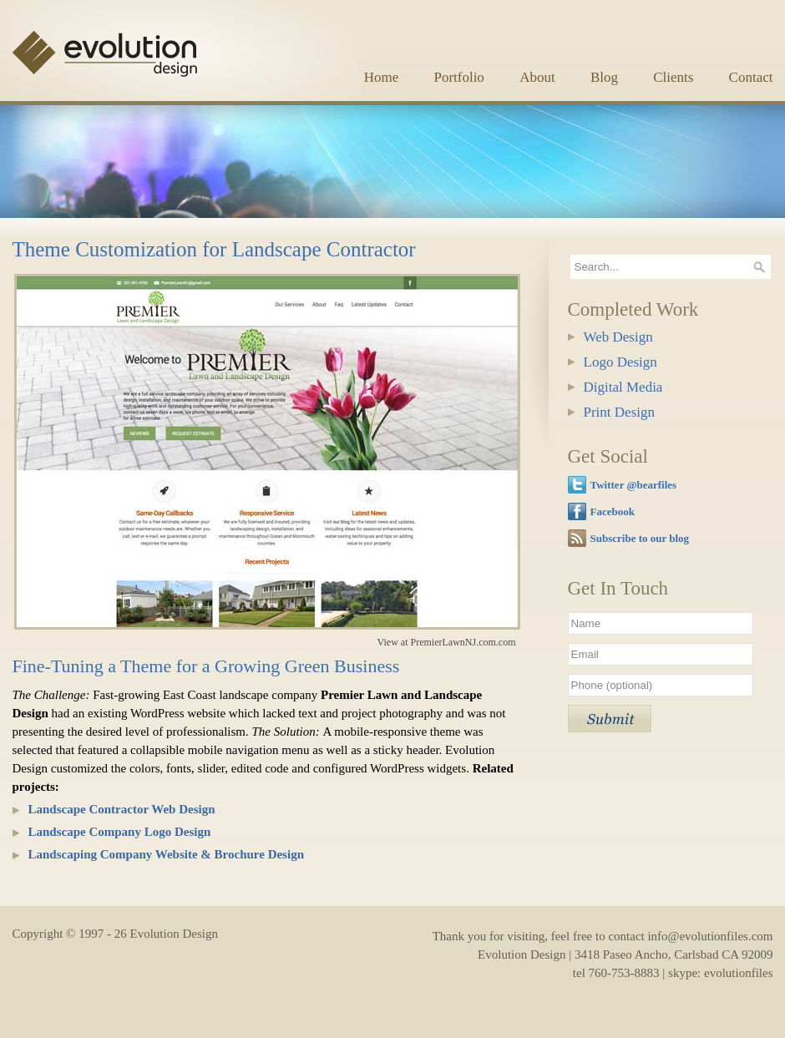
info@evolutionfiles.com (709, 936)
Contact (751, 77)
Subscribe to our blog (640, 538)
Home (381, 77)
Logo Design (620, 362)
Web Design (618, 337)
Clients (673, 77)
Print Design (619, 412)
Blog (604, 77)
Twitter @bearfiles (633, 484)
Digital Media (623, 387)
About (537, 77)
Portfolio (458, 77)
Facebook (612, 511)
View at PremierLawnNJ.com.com (446, 642)
